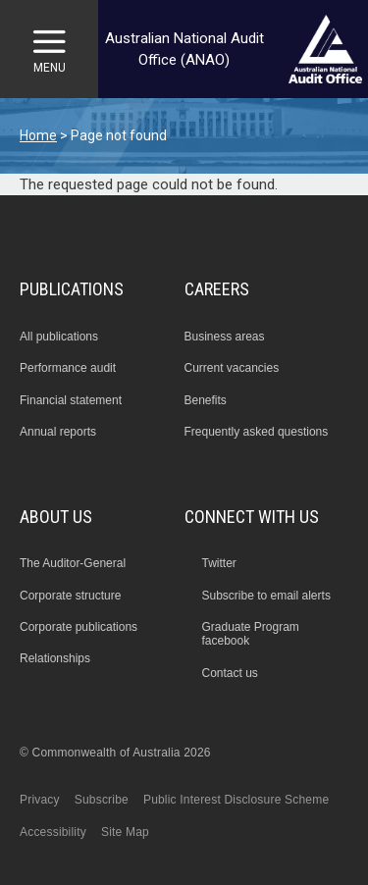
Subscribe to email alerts (265, 595)
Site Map (125, 832)
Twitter (218, 563)
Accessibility (53, 832)
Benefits (205, 400)
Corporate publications (78, 627)
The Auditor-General (73, 563)
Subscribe (102, 800)
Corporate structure (70, 595)
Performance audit (68, 368)
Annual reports (58, 432)
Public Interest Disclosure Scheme (236, 800)
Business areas (224, 336)
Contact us (229, 673)
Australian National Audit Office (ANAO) (184, 49)
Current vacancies (232, 368)
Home (38, 135)
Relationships (55, 658)
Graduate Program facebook (249, 634)
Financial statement (71, 400)
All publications (59, 336)
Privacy (40, 800)
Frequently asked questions (256, 432)
